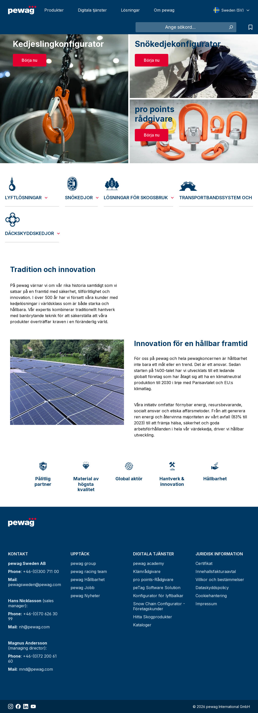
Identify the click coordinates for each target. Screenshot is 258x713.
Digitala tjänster (92, 10)
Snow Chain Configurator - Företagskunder (159, 606)
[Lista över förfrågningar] (249, 27)
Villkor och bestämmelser (220, 579)
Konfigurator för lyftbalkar (158, 595)
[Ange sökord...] (180, 27)
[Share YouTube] (33, 706)
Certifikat (204, 563)
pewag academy (148, 563)
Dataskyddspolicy (212, 587)
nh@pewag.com (29, 626)
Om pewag (164, 10)
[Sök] (230, 27)
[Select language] (231, 10)
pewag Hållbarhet (88, 579)
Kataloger (142, 624)
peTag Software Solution (156, 587)
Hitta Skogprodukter (152, 616)
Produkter (54, 10)
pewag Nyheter (85, 595)
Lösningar (130, 10)
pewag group (83, 563)
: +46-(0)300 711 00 (33, 571)
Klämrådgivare (146, 571)
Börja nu (29, 60)
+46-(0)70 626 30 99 (32, 616)
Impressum (206, 603)
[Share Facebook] (18, 706)
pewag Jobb (82, 587)
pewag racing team (89, 571)
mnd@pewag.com (30, 669)
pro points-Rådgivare (153, 579)
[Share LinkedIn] (25, 706)
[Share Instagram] (10, 706)
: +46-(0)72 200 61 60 (32, 659)
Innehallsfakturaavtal (216, 571)
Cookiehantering (211, 595)
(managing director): (27, 645)
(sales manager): (31, 603)
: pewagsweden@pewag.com (34, 582)
